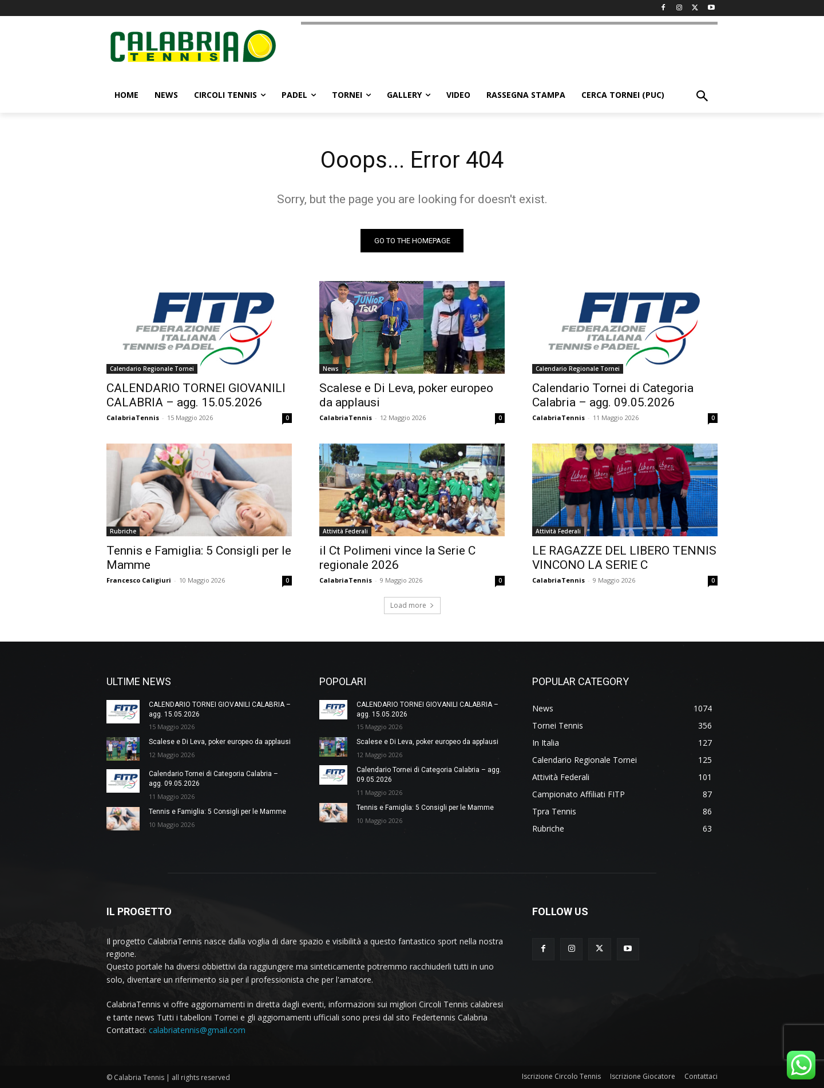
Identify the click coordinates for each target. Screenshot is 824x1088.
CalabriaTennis (132, 417)
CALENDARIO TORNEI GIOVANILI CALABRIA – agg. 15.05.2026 (196, 395)
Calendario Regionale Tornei (152, 369)
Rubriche (123, 531)
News (331, 369)
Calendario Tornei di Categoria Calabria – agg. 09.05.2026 (613, 395)
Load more (412, 605)
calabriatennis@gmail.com (197, 1029)
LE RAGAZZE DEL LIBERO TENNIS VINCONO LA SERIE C (624, 558)
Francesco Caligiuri (138, 580)
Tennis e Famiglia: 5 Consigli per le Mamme (217, 812)
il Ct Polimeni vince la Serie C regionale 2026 (397, 558)
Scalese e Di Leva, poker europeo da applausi (220, 742)
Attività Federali (345, 531)
